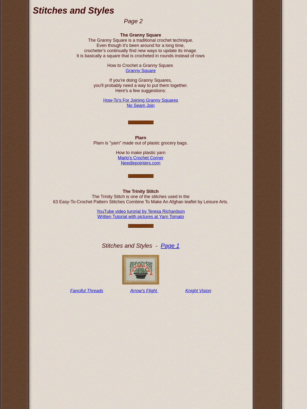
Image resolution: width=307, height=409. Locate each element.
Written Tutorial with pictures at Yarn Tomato (140, 216)
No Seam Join (140, 105)
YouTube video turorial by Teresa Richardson (140, 211)
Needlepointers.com (140, 163)
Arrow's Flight (144, 290)
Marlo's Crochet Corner (141, 157)
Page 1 (170, 245)
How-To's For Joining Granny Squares (140, 100)
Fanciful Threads (86, 290)
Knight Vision (198, 290)
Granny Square (141, 70)
